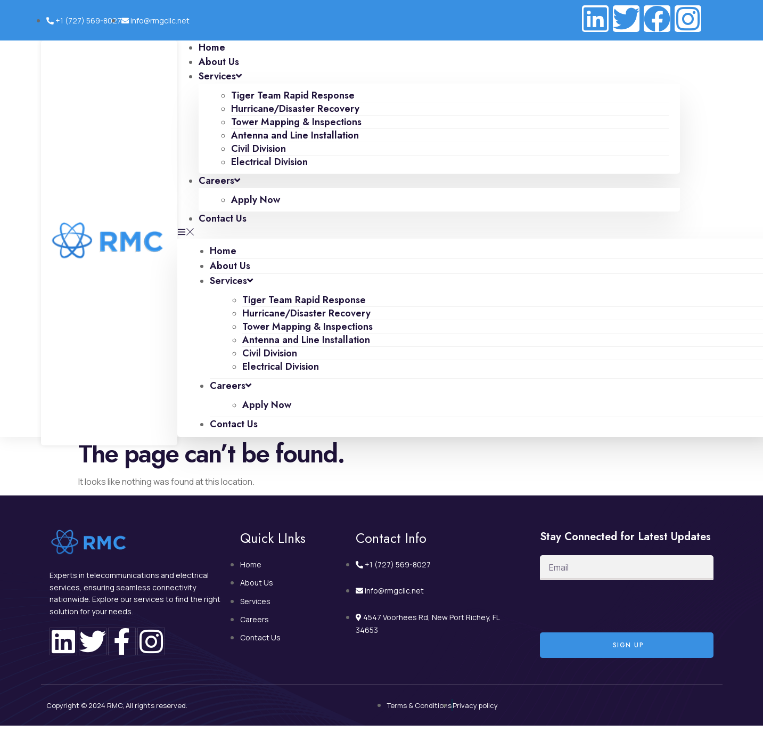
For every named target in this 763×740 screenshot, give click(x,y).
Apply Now (255, 200)
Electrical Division (269, 162)
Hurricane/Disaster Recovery (295, 109)
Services (220, 76)
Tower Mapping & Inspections (296, 122)
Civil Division (258, 149)
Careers (219, 181)
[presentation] (621, 606)
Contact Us (223, 218)
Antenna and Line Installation (295, 135)
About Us (230, 266)
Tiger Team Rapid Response (293, 95)
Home (223, 251)
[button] (428, 232)
